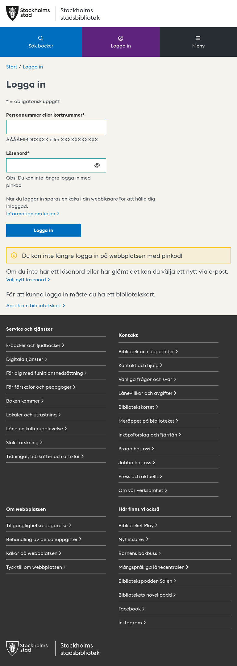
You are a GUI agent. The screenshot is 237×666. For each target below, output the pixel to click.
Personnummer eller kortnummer (44, 114)
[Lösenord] (56, 165)
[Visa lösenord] (97, 165)
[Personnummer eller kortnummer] (56, 127)
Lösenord (16, 153)
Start (11, 66)
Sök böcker (41, 42)
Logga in (121, 42)
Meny (198, 42)
